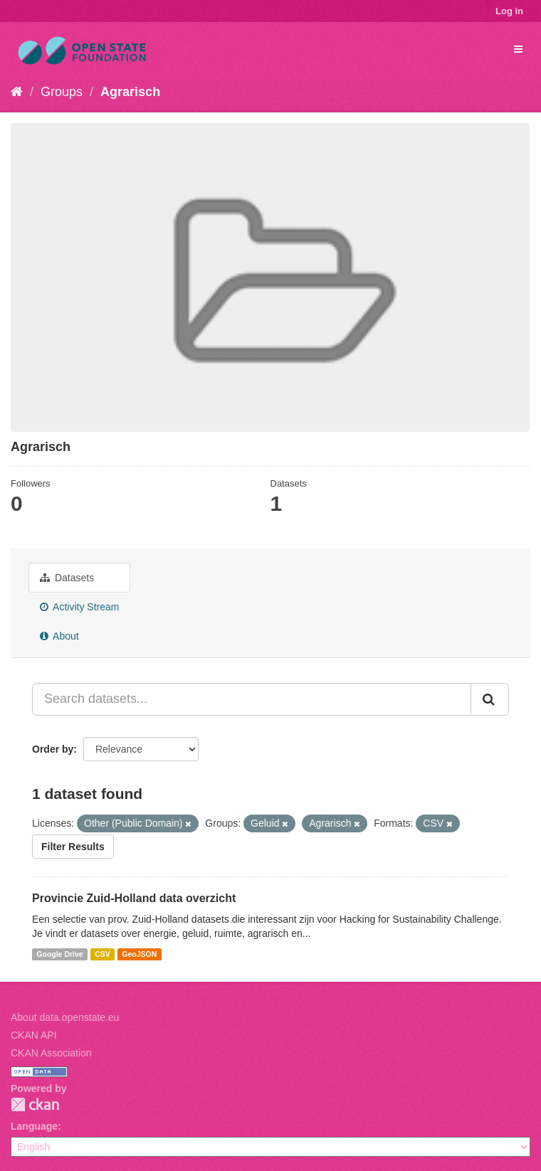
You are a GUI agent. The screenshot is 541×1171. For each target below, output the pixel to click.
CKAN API (34, 1035)
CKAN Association (51, 1053)
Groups (62, 92)
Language (34, 1126)
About (59, 636)
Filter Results (73, 846)
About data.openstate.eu (65, 1017)
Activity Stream (79, 607)
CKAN (35, 1104)
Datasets (67, 577)
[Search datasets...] (251, 699)
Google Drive (59, 954)
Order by (52, 749)
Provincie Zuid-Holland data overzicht (134, 898)
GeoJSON (139, 954)
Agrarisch (130, 92)
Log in (509, 11)
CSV (102, 954)
